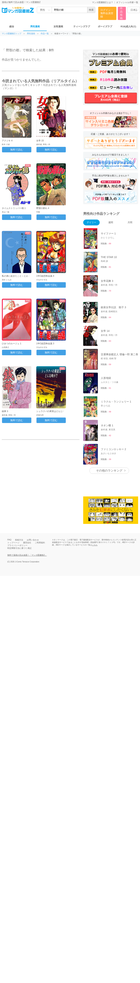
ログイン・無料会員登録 (106, 13)
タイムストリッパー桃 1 (14, 208)
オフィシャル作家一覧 (127, 2)
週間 (110, 222)
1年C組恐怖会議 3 (45, 343)
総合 (11, 26)
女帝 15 (40, 140)
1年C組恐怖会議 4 (45, 276)
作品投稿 (121, 13)
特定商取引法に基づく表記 (19, 548)
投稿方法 (19, 540)
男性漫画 (35, 26)
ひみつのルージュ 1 (11, 343)
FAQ (9, 540)
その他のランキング (109, 470)
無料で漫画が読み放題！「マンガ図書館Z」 (27, 555)
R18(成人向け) (128, 26)
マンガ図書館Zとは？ (102, 2)
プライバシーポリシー (17, 545)
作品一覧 (45, 34)
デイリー (91, 222)
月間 (130, 222)
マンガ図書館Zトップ (11, 34)
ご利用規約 (40, 542)
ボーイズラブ (105, 26)
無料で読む (16, 149)
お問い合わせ (33, 540)
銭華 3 (5, 411)
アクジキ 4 (7, 140)
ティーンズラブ (81, 26)
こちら (94, 545)
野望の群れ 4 (42, 208)
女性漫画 (58, 26)
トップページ (13, 542)
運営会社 (27, 542)
